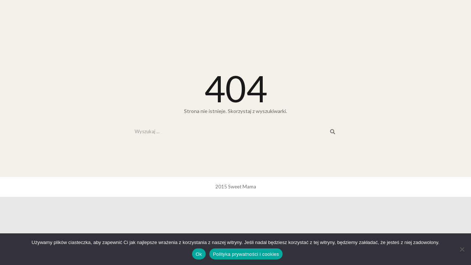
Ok (199, 254)
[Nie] (461, 249)
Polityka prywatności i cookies (246, 254)
